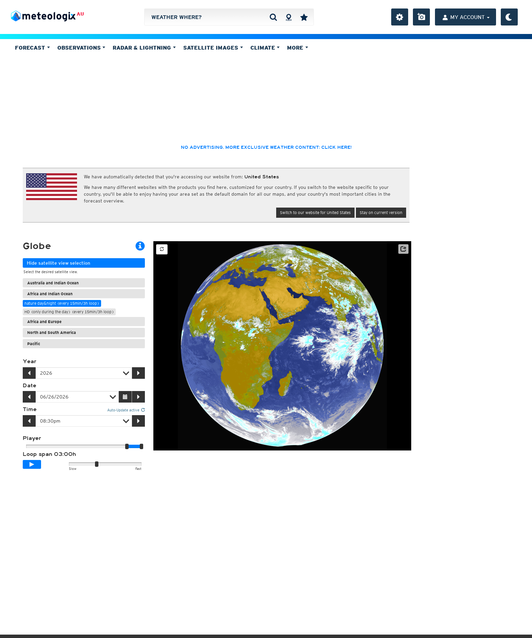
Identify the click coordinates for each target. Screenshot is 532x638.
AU (80, 14)
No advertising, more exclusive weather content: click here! (266, 147)
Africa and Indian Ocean (50, 293)
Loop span (49, 454)
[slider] (141, 446)
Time (30, 409)
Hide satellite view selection (58, 263)
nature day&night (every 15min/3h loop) (61, 303)
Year (29, 361)
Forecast (32, 48)
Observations (81, 48)
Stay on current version (381, 212)
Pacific (33, 343)
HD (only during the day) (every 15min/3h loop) (69, 311)
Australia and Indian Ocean (53, 282)
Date (29, 386)
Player (32, 438)
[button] (403, 249)
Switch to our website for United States (315, 212)
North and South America (51, 332)
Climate (265, 48)
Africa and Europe (44, 321)
